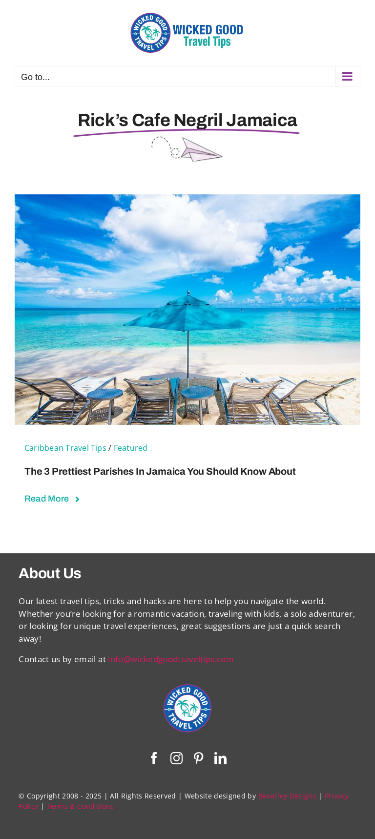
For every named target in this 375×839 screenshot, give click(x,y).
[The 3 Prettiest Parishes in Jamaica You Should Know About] (187, 200)
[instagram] (176, 758)
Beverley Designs (287, 795)
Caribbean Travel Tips (65, 447)
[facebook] (154, 758)
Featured (131, 447)
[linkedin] (220, 758)
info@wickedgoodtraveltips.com (171, 659)
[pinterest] (198, 758)
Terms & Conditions (80, 806)
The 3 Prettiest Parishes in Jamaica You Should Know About (160, 471)
